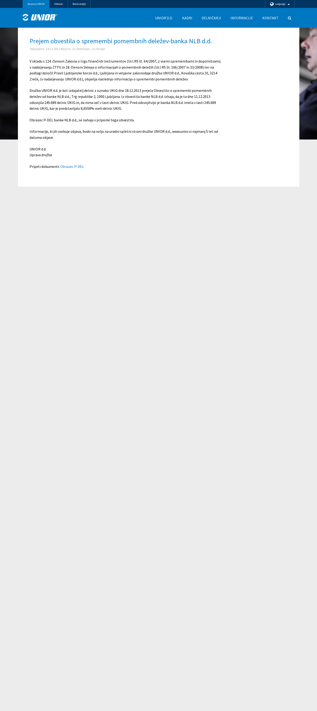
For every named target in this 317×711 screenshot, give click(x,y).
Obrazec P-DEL (72, 166)
